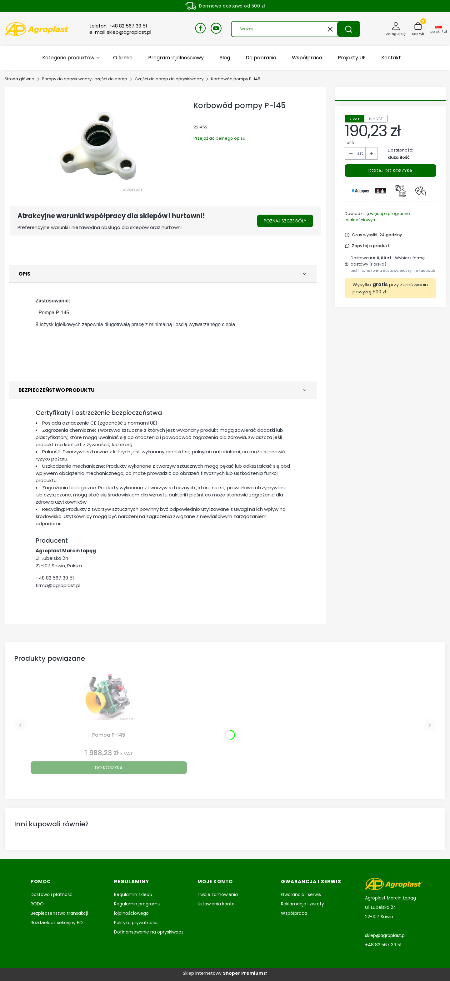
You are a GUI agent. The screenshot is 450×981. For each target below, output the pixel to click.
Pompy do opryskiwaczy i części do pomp (84, 79)
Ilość (349, 143)
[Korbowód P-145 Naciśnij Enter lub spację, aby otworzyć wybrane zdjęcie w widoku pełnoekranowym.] (98, 144)
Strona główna (19, 79)
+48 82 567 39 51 (55, 578)
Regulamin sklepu (133, 894)
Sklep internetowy (223, 973)
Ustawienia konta (216, 904)
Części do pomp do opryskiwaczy (169, 79)
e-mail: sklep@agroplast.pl (120, 32)
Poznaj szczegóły (285, 221)
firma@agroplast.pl (58, 585)
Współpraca (294, 913)
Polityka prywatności (136, 922)
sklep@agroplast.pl (385, 935)
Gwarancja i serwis (301, 894)
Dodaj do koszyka (390, 170)
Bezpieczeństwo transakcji (59, 913)
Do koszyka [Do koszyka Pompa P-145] (108, 767)
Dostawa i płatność (51, 894)
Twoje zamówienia (218, 894)
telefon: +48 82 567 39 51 (118, 26)
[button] (348, 29)
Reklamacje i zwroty (302, 904)
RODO (37, 904)
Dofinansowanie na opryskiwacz (148, 932)
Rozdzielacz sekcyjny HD (57, 922)
